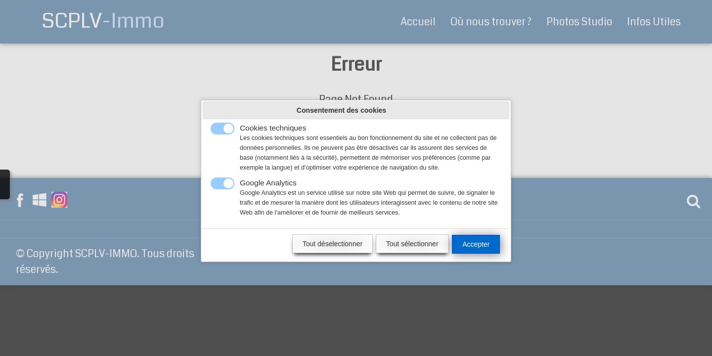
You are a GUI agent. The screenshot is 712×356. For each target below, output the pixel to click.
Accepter (476, 244)
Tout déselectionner (332, 244)
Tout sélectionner (412, 244)
